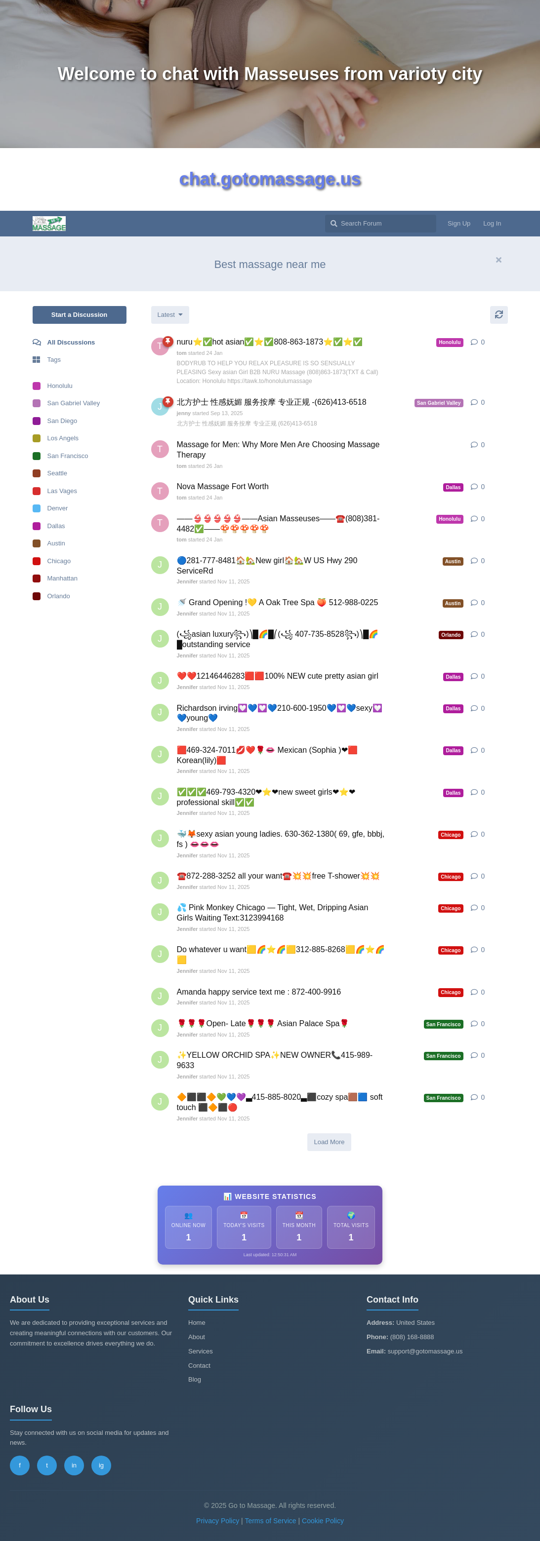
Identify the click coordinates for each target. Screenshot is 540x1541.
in (74, 1465)
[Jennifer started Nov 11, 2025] (160, 565)
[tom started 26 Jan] (160, 449)
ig (101, 1465)
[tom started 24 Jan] (160, 346)
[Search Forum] (380, 223)
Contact (199, 1365)
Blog (194, 1379)
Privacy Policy (217, 1521)
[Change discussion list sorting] (170, 315)
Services (200, 1351)
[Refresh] (499, 315)
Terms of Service (270, 1521)
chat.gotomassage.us (270, 179)
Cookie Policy (323, 1521)
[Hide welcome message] (499, 260)
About (196, 1337)
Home (197, 1322)
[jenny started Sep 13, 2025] (160, 407)
